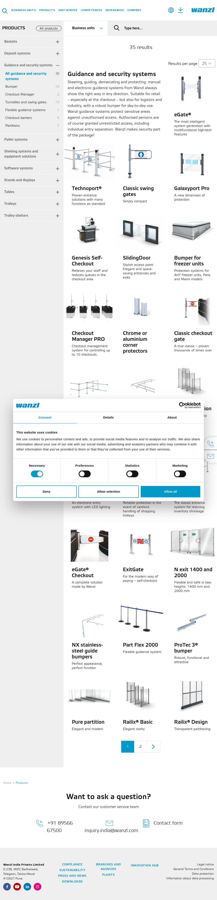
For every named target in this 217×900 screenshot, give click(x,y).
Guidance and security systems (28, 65)
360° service (67, 10)
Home (7, 783)
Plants (108, 875)
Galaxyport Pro (191, 188)
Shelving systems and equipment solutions (21, 154)
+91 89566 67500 (54, 826)
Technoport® (87, 188)
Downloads (72, 881)
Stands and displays (19, 180)
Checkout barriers (18, 118)
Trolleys (10, 203)
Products (47, 10)
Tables (9, 192)
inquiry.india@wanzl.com (111, 826)
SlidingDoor (136, 258)
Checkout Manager (19, 94)
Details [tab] (108, 417)
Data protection (203, 874)
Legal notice (205, 864)
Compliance (72, 864)
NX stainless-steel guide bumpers (87, 651)
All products (49, 28)
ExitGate (133, 570)
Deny (46, 491)
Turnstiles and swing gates (25, 102)
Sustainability (72, 870)
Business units (23, 10)
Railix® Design (191, 722)
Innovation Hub (145, 865)
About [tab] (172, 417)
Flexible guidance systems (25, 110)
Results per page (182, 63)
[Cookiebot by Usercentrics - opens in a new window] (182, 405)
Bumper (11, 86)
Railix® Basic (138, 722)
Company (134, 10)
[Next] (153, 747)
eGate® (182, 115)
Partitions (12, 125)
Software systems (18, 168)
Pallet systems (16, 139)
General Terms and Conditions (193, 869)
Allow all (170, 491)
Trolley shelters (16, 215)
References (115, 10)
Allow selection (108, 491)
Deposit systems (17, 53)
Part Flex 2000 (140, 645)
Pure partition (88, 722)
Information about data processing (190, 878)
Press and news (72, 876)
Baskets (10, 41)
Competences (91, 10)
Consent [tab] (45, 417)
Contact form (163, 823)
